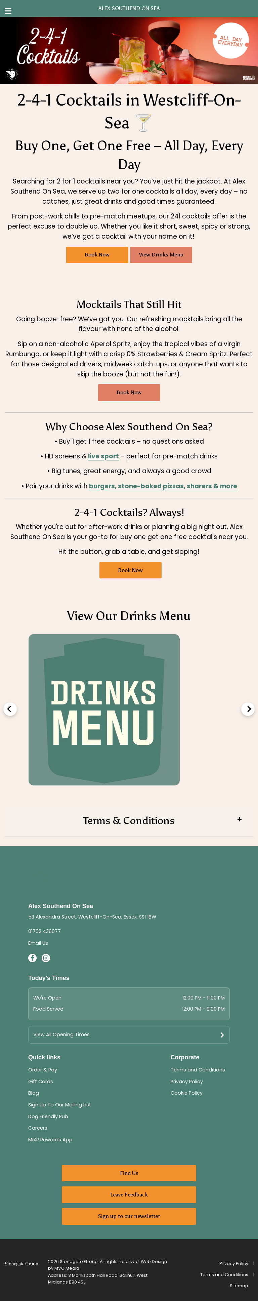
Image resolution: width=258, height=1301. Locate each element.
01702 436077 (44, 931)
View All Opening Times (61, 1034)
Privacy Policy (187, 1081)
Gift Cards (40, 1081)
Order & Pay (42, 1069)
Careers (37, 1128)
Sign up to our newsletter (129, 1216)
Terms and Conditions (198, 1069)
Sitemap (239, 1286)
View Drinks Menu (161, 254)
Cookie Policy (187, 1093)
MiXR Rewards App (50, 1139)
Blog (33, 1093)
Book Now (97, 254)
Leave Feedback (129, 1194)
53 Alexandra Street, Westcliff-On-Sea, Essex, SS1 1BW (92, 916)
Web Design (154, 1261)
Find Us (129, 1173)
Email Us (38, 943)
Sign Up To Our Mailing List (59, 1104)
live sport (103, 456)
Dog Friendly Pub (48, 1116)
